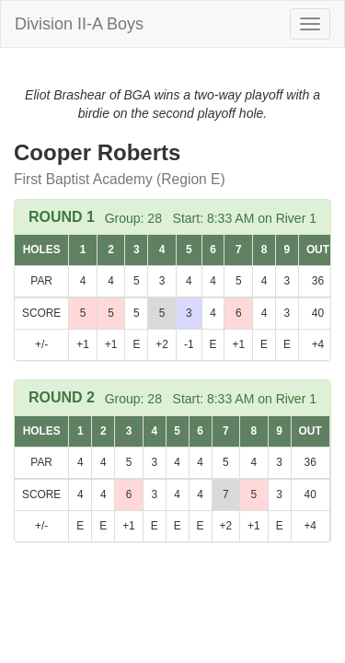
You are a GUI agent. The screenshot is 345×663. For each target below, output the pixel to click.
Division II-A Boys (79, 24)
